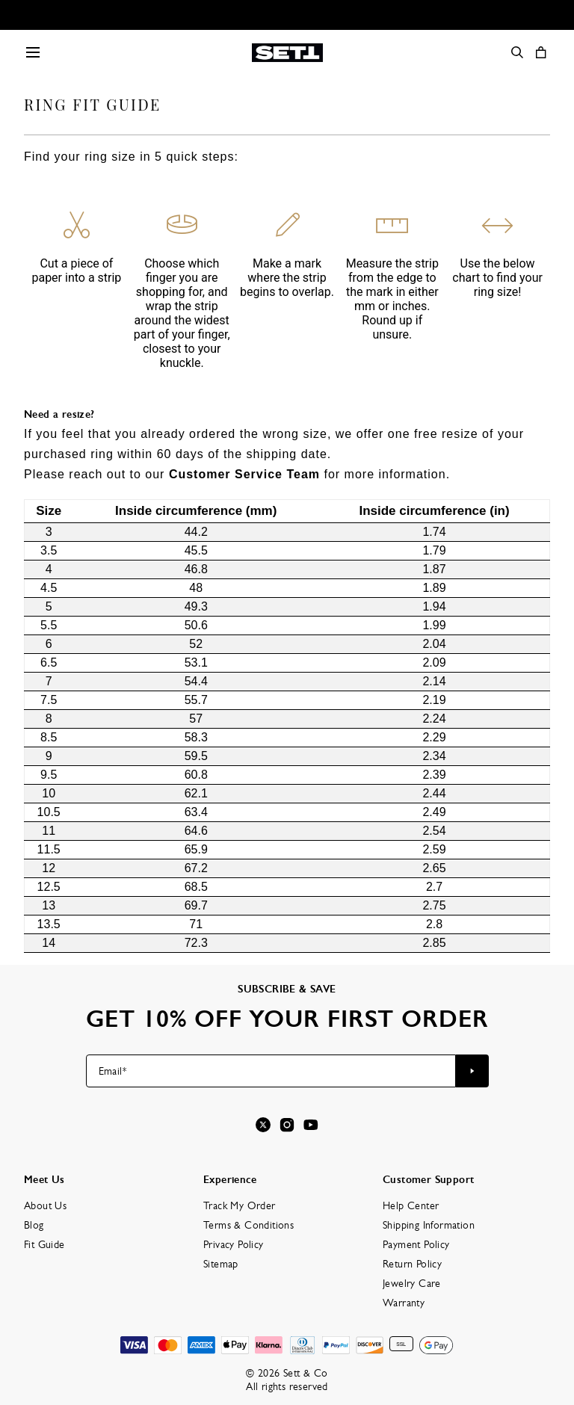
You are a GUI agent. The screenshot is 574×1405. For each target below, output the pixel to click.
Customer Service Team (244, 474)
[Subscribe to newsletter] (472, 1070)
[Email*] (271, 1071)
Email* (112, 1071)
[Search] (517, 52)
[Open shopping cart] (541, 52)
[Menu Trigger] (33, 52)
